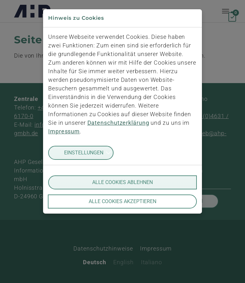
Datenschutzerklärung (118, 122)
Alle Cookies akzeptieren (122, 201)
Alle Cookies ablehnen (122, 182)
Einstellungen (83, 153)
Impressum (64, 131)
